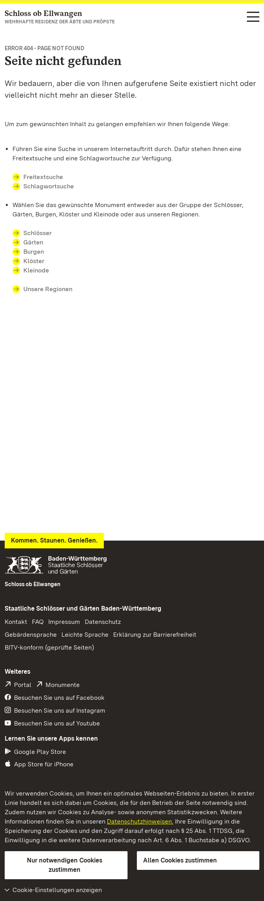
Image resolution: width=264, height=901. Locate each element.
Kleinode (36, 270)
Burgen (33, 251)
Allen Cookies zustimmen (180, 860)
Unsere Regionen (47, 289)
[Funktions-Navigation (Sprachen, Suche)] (253, 17)
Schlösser (37, 233)
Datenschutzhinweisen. (140, 821)
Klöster (33, 261)
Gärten (33, 242)
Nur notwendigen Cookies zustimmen (64, 865)
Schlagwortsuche (48, 186)
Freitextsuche (43, 177)
